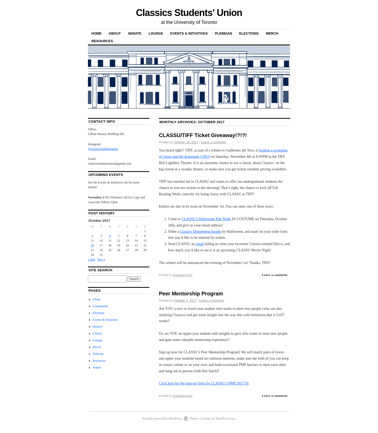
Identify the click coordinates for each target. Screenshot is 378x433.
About (115, 33)
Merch (272, 33)
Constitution (100, 306)
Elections (249, 33)
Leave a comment (213, 142)
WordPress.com (225, 418)
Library (97, 333)
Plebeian (223, 33)
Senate (134, 33)
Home (96, 33)
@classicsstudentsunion (103, 149)
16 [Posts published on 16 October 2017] (92, 245)
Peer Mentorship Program (191, 293)
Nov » (101, 259)
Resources (102, 41)
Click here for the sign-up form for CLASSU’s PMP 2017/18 (203, 383)
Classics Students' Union (189, 12)
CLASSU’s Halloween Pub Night (206, 219)
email (200, 244)
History (97, 326)
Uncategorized (182, 275)
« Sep (91, 259)
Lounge (156, 33)
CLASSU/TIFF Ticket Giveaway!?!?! (203, 135)
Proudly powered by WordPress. (162, 418)
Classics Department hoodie (200, 232)
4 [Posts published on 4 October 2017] (110, 236)
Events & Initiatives (189, 33)
